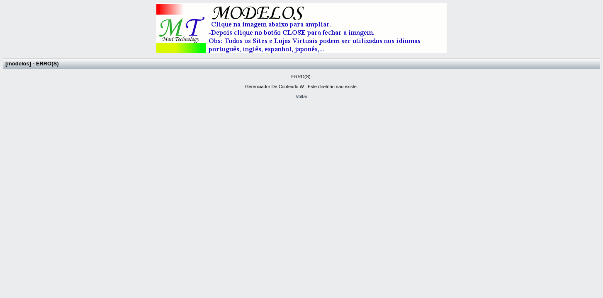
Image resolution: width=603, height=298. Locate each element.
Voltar (301, 96)
